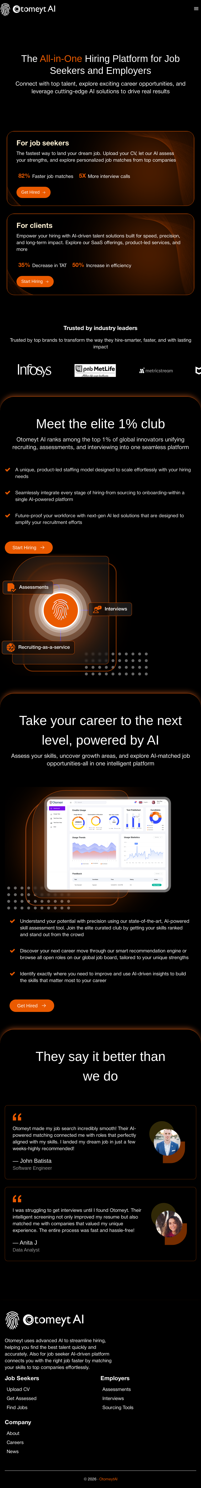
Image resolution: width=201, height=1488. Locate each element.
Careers (16, 1443)
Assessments (118, 1390)
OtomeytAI (108, 1479)
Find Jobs (18, 1408)
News (14, 1452)
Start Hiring (35, 281)
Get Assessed (23, 1399)
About (14, 1434)
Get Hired (33, 192)
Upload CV (19, 1390)
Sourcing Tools (119, 1408)
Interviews (115, 1399)
